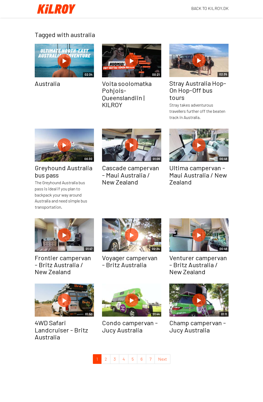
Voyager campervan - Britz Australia (129, 261)
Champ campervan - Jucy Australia (197, 326)
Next (162, 358)
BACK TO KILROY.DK (210, 8)
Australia (47, 83)
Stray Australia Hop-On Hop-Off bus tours (197, 90)
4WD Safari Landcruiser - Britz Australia (61, 330)
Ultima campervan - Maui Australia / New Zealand (198, 175)
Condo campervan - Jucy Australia (130, 326)
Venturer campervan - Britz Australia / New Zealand (198, 265)
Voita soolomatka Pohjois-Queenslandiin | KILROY (127, 93)
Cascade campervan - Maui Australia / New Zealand (130, 175)
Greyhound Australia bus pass (63, 171)
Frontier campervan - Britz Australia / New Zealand (63, 265)
